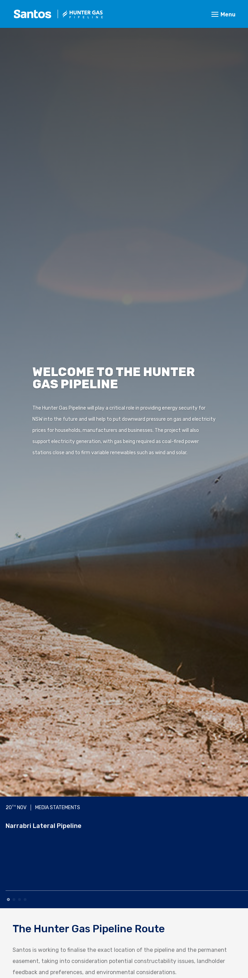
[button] (8, 899)
